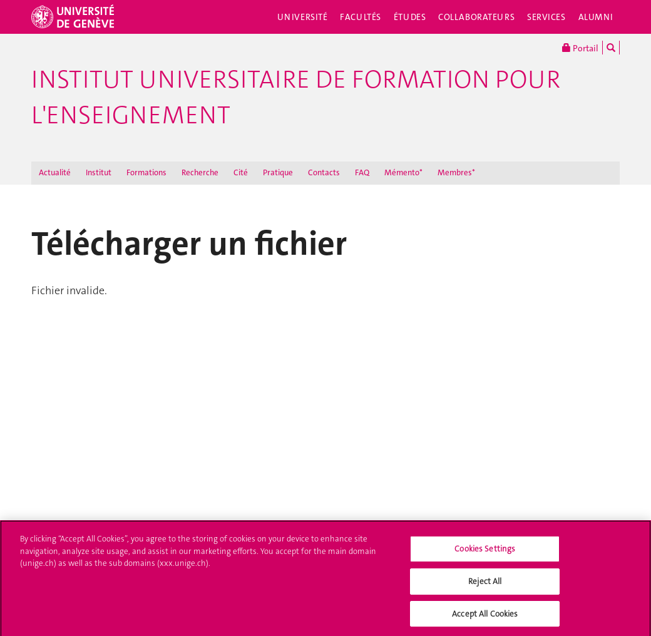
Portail (580, 47)
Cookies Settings (484, 552)
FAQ (362, 172)
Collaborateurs (476, 17)
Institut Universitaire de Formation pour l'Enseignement (295, 97)
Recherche (200, 172)
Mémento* (403, 172)
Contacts (324, 172)
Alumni (595, 17)
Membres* (456, 172)
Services (546, 17)
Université (302, 17)
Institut (98, 172)
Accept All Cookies (485, 617)
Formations (146, 172)
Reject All (484, 584)
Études (410, 17)
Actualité (55, 172)
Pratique (278, 172)
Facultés (360, 17)
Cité (240, 172)
